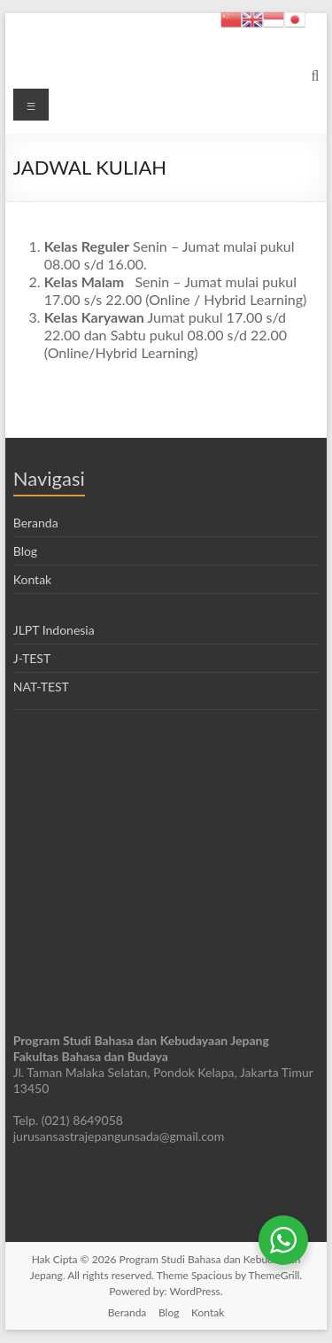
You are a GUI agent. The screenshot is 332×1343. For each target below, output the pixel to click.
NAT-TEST (41, 686)
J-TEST (31, 658)
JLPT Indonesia (54, 629)
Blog (25, 550)
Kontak (32, 579)
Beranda (35, 522)
